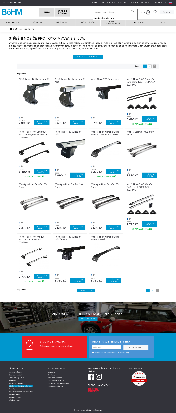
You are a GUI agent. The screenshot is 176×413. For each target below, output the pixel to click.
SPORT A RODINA (67, 12)
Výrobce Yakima (15, 397)
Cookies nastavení (55, 385)
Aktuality (51, 371)
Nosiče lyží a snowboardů (113, 22)
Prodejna (133, 3)
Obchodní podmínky (116, 3)
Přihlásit (167, 12)
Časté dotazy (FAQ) (16, 377)
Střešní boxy (138, 22)
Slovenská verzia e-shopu (58, 383)
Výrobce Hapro (14, 399)
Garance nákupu (15, 371)
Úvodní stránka (11, 28)
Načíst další (86, 290)
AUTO (42, 12)
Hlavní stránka (97, 3)
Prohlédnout (88, 318)
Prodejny (12, 380)
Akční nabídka (12, 22)
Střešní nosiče (63, 22)
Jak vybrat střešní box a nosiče (21, 391)
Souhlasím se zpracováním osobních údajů (111, 351)
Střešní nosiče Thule (56, 380)
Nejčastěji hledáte (16, 383)
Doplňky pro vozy (15, 388)
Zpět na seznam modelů (88, 56)
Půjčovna (146, 3)
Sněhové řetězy (88, 22)
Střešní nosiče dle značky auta (21, 385)
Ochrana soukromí (55, 377)
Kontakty (158, 3)
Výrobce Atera (14, 394)
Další (163, 22)
